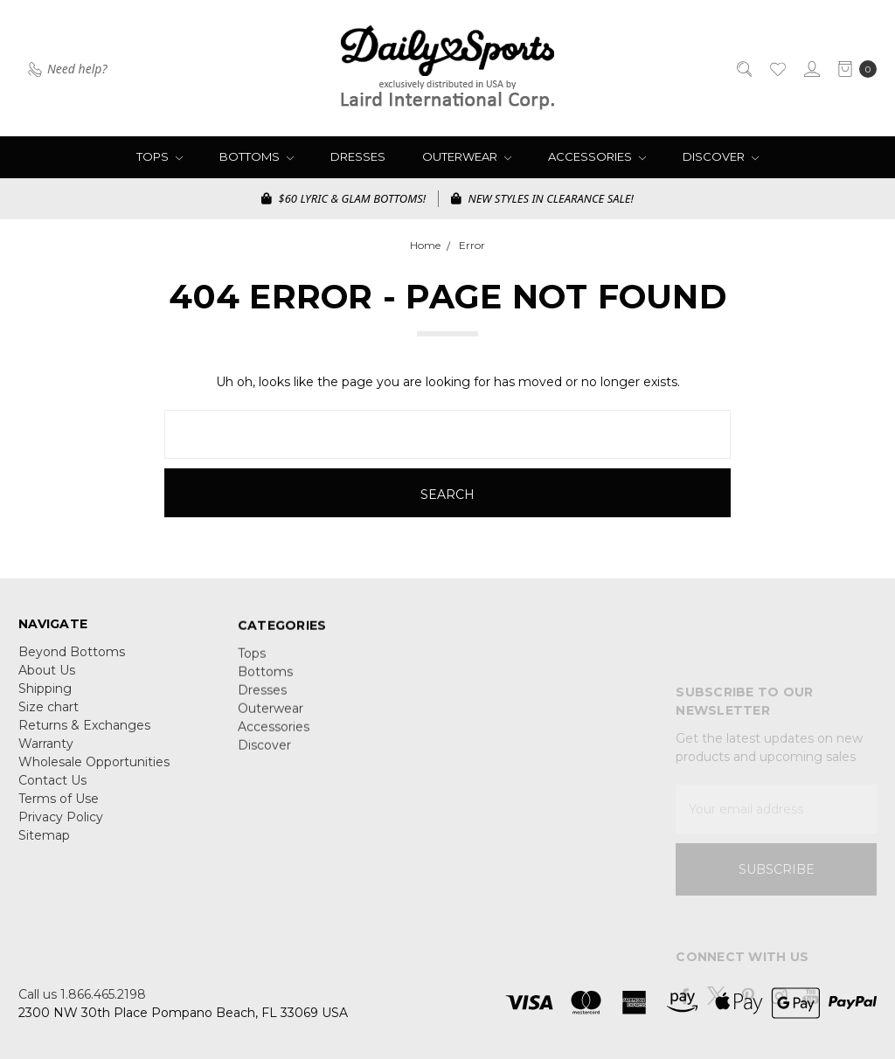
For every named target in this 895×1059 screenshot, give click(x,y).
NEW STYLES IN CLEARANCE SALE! (542, 198)
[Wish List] (776, 67)
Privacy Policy (60, 826)
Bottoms (256, 156)
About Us (46, 680)
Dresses (357, 156)
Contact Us (52, 790)
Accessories (597, 156)
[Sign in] (810, 67)
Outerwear (466, 156)
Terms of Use (58, 808)
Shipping (45, 698)
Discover (721, 156)
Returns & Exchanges (84, 735)
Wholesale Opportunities (94, 771)
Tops (159, 156)
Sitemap (44, 845)
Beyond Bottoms (71, 661)
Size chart (48, 716)
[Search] (743, 67)
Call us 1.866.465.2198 (82, 994)
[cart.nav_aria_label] (853, 68)
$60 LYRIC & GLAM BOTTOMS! (343, 198)
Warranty (45, 753)
